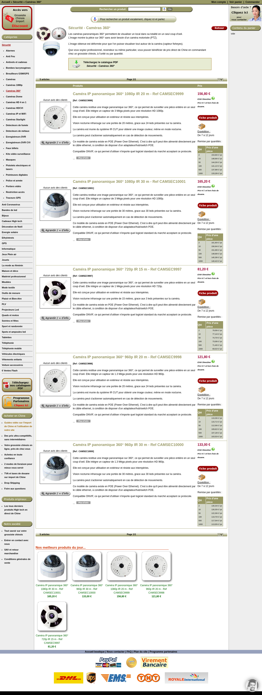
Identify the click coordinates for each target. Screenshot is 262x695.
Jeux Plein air (9, 291)
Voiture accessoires (12, 401)
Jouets (5, 296)
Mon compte (218, 38)
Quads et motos (10, 351)
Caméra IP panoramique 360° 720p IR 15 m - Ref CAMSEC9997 (127, 306)
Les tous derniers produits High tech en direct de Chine (15, 546)
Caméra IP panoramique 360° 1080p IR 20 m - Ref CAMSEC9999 (128, 130)
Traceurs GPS (13, 234)
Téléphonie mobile (12, 385)
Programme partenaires (163, 688)
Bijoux (5, 252)
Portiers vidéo (13, 223)
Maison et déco (10, 307)
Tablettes (6, 374)
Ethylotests (8, 274)
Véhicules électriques (13, 390)
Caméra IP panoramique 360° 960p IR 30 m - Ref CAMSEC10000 (128, 481)
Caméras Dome (14, 133)
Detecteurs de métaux (17, 167)
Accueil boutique (95, 688)
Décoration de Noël (12, 263)
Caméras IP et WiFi (16, 150)
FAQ (129, 688)
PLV (4, 340)
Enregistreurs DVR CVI (18, 179)
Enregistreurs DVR (16, 173)
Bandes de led (9, 246)
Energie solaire (10, 268)
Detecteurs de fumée (17, 161)
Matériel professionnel (14, 313)
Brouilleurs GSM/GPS (17, 110)
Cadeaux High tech (12, 257)
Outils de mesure (11, 329)
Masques (11, 196)
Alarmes (10, 87)
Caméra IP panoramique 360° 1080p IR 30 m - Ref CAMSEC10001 (129, 218)
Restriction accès (15, 228)
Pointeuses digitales (17, 211)
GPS (4, 280)
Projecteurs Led (10, 346)
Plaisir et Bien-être (12, 335)
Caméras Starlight (15, 156)
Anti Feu (10, 93)
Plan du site (140, 688)
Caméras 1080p (14, 121)
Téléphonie (8, 379)
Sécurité (6, 81)
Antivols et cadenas (16, 98)
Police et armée (14, 217)
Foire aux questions (15, 525)
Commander (252, 38)
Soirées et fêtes (10, 357)
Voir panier (235, 38)
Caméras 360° (13, 127)
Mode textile (8, 324)
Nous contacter (115, 688)
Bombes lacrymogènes (18, 104)
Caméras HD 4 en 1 (16, 139)
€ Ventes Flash (9, 407)
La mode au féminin (12, 302)
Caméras (10, 116)
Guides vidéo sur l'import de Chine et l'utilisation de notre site (18, 463)
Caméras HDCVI (14, 144)
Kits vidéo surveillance (18, 190)
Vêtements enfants (12, 396)
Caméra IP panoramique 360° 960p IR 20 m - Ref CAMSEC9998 (127, 393)
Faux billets (12, 184)
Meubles (6, 318)
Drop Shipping (12, 519)
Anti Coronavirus (11, 241)
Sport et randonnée (12, 363)
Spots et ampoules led (14, 368)
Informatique (9, 285)
